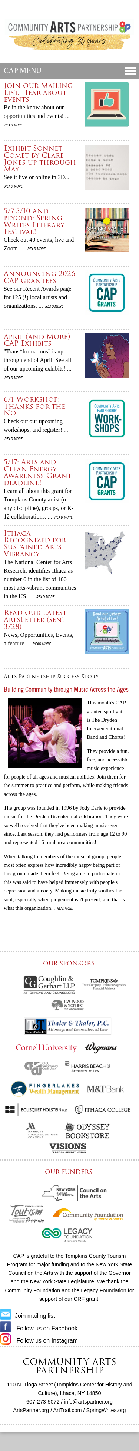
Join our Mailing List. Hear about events (38, 92)
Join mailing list (27, 1316)
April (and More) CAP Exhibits (37, 340)
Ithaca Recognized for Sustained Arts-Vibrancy (35, 543)
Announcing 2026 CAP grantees (39, 277)
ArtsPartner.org (31, 1410)
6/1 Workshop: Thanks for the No (34, 406)
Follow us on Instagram (39, 1341)
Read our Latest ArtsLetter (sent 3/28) (35, 620)
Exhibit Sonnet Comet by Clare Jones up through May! (40, 158)
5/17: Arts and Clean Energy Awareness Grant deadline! (38, 472)
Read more (13, 124)
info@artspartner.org (88, 1402)
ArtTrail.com (67, 1410)
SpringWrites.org (106, 1410)
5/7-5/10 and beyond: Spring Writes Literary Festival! (34, 221)
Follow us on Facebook (38, 1328)
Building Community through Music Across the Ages (66, 688)
